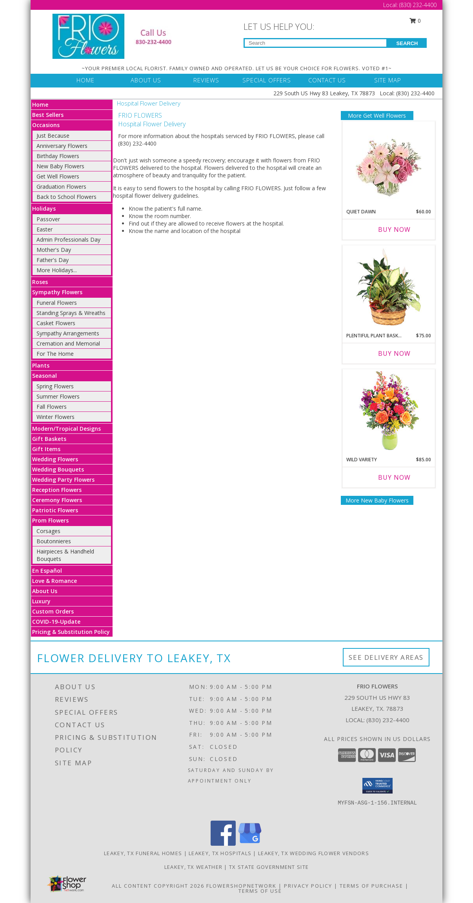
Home (40, 104)
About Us (44, 591)
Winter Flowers (55, 417)
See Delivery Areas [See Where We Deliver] (386, 657)
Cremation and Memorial (68, 343)
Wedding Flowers (55, 459)
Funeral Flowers (56, 302)
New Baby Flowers (60, 166)
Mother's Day (53, 249)
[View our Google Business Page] (249, 843)
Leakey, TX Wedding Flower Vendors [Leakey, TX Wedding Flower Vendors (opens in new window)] (313, 853)
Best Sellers (48, 114)
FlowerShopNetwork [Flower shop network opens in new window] (241, 885)
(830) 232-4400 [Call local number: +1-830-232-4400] (387, 720)
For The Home (55, 353)
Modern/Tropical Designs (66, 428)
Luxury (41, 601)
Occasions (46, 125)
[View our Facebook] (223, 843)
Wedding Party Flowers (63, 479)
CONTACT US (327, 80)
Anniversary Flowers (61, 145)
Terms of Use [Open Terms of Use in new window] (260, 890)
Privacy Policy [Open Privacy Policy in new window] (308, 885)
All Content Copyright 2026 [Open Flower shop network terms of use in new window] (158, 885)
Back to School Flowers (66, 196)
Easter (44, 229)
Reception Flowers (57, 489)
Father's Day (52, 260)
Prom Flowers (50, 520)
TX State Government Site (269, 866)
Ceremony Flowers (57, 500)
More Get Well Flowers (377, 115)
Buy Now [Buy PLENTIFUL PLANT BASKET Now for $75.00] (394, 353)
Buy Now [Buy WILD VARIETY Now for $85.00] (394, 477)
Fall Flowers (51, 406)
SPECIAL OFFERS (266, 80)
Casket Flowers (55, 323)
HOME (85, 80)
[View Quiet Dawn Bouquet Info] (388, 163)
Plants (40, 365)
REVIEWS (206, 80)
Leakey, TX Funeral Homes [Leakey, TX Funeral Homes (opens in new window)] (143, 853)
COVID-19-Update (56, 621)
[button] (377, 786)
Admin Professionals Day (68, 239)
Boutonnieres (53, 541)
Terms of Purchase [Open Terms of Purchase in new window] (371, 885)
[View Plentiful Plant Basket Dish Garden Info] (388, 287)
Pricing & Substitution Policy (71, 631)
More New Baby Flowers (377, 500)
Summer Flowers (58, 396)
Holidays (44, 208)
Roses (40, 282)
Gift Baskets (49, 438)
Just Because (52, 135)
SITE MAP (387, 80)
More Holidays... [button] (56, 270)
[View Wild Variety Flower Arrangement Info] (388, 411)
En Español (47, 570)
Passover (48, 219)
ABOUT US (146, 80)
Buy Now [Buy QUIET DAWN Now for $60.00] (394, 229)
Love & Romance (54, 580)
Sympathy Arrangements (67, 333)
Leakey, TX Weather (193, 866)
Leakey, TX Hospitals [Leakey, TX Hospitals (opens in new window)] (220, 853)
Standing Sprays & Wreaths (71, 313)
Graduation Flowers (61, 186)
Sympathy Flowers (57, 292)
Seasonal (44, 375)
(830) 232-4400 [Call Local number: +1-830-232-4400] (418, 5)
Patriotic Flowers (55, 510)
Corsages (48, 531)
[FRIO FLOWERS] (118, 35)
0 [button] (415, 20)
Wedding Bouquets (58, 469)
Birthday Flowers (57, 156)
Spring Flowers (55, 386)
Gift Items (46, 449)
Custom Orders (53, 611)
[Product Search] (315, 43)
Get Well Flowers (57, 176)
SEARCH (407, 43)
